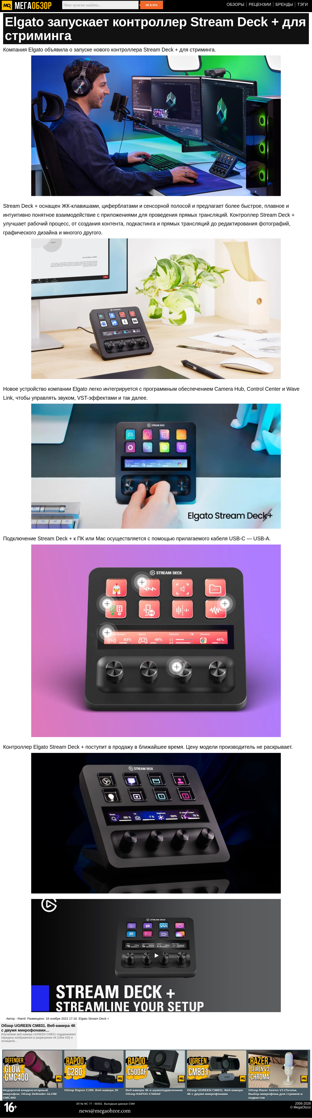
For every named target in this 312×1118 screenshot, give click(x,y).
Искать (151, 5)
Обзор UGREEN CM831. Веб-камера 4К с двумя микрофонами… (38, 1027)
